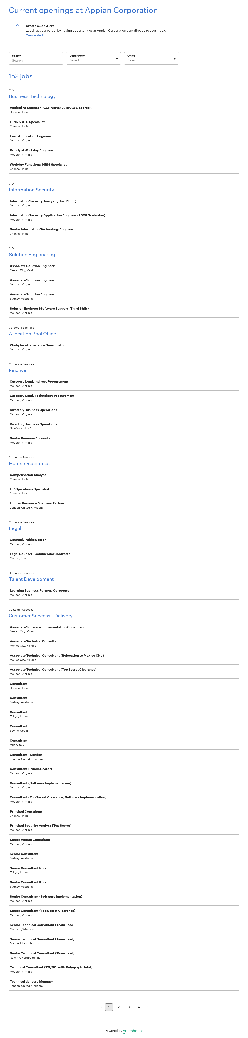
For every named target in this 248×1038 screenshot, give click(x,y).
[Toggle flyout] (116, 58)
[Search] (36, 61)
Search (16, 55)
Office (131, 55)
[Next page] (147, 1007)
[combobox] (127, 60)
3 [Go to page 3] (129, 1007)
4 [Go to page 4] (139, 1007)
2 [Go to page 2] (119, 1007)
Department (77, 55)
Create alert (34, 35)
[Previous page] (101, 1007)
